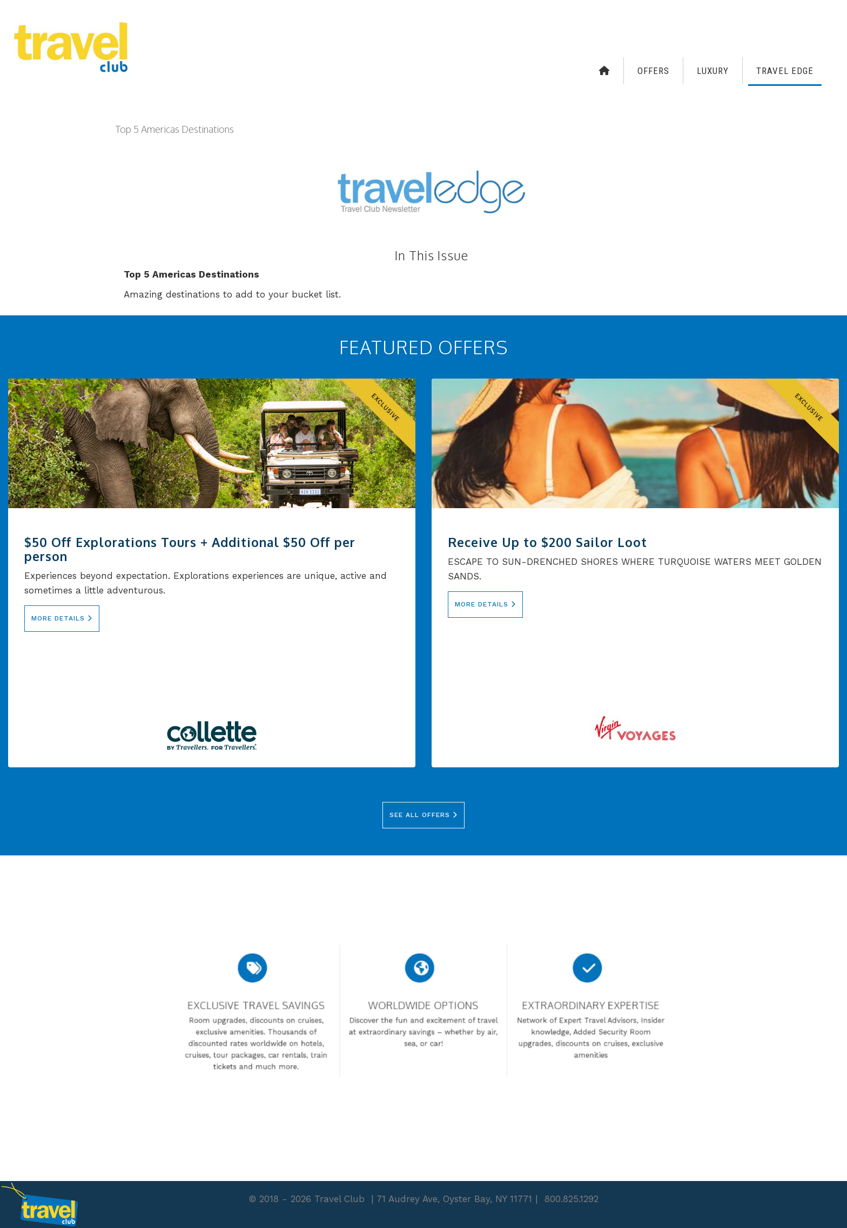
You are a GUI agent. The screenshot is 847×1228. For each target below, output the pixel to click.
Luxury (713, 70)
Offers (653, 70)
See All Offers (423, 815)
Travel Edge (785, 70)
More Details (61, 618)
